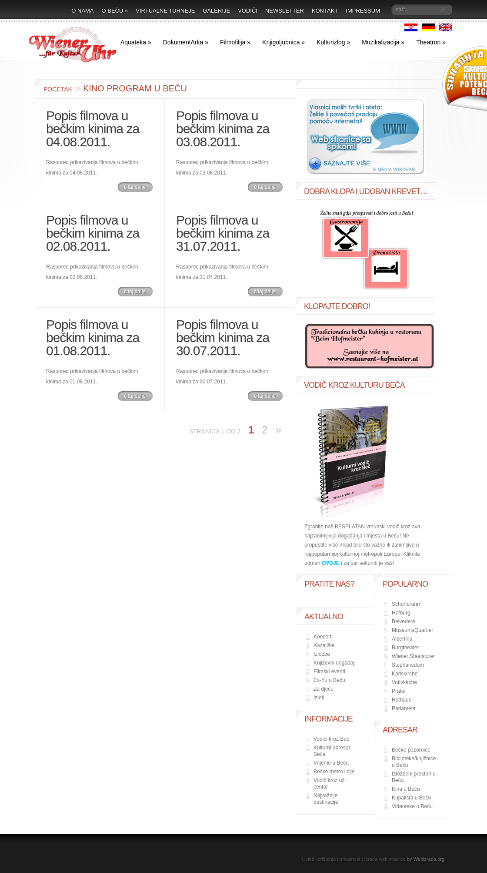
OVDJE (331, 563)
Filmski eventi (329, 671)
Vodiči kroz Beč (331, 739)
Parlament (404, 708)
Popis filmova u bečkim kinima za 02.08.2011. (92, 233)
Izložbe (322, 654)
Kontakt (325, 10)
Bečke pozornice (411, 750)
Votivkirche (404, 682)
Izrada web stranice (385, 859)
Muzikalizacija (383, 42)
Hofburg (401, 613)
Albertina (402, 639)
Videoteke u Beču (412, 806)
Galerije (216, 10)
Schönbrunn (406, 604)
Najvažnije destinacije (326, 798)
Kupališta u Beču (411, 798)
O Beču (115, 10)
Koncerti (323, 637)
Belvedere (403, 621)
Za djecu (324, 689)
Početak (57, 89)
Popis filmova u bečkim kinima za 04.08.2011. (92, 128)
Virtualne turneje (165, 10)
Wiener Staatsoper (413, 656)
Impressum (363, 10)
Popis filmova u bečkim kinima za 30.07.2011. (222, 337)
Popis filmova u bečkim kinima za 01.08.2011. (92, 337)
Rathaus (401, 700)
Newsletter (284, 10)
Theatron (431, 42)
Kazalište (324, 645)
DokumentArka (185, 42)
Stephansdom (408, 665)
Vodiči (247, 10)
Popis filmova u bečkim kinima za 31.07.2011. (222, 233)
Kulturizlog (333, 42)
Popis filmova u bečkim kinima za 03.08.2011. (222, 128)
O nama (82, 10)
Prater (399, 691)
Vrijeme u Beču (331, 763)
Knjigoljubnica (283, 42)
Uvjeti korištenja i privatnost (331, 859)
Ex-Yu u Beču (329, 680)
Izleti (319, 698)
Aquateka (135, 42)
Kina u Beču (406, 789)
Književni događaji (335, 663)
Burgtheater (405, 648)
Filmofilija (235, 42)
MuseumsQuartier (412, 630)
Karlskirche (404, 674)
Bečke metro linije (334, 772)
